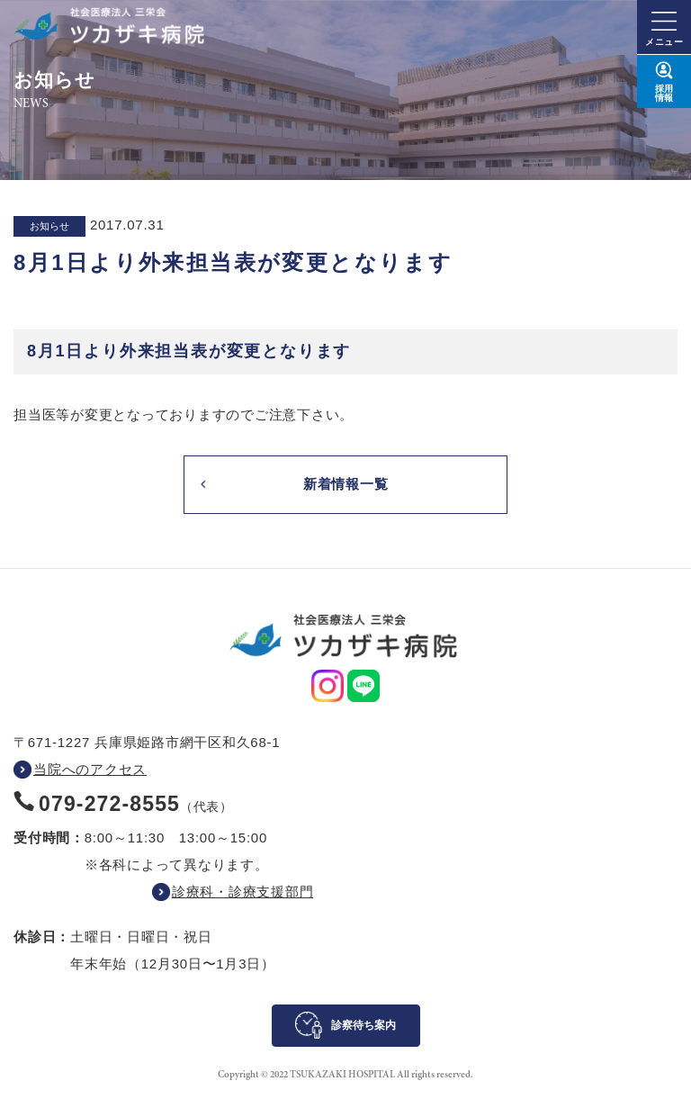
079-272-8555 (109, 803)
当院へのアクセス (90, 769)
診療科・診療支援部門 (243, 891)
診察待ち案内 (363, 1025)
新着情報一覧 (346, 483)
